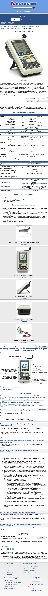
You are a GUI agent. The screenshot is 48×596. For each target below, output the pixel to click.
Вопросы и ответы (8, 580)
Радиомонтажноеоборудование (33, 19)
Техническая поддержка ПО (11, 584)
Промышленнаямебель (24, 19)
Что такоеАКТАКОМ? (3, 19)
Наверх (31, 420)
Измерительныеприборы (15, 19)
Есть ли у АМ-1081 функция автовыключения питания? (16, 404)
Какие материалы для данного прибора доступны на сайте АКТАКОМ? (20, 395)
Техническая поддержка (11, 578)
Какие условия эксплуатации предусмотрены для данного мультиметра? (21, 402)
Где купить (40, 20)
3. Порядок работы (6, 389)
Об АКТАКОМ (11, 563)
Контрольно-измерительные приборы (32, 566)
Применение (10, 572)
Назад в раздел (4, 546)
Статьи (8, 570)
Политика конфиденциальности (36, 586)
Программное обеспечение (29, 572)
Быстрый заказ (43, 101)
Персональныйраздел (11, 23)
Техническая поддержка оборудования (13, 582)
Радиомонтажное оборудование (31, 568)
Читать (42, 537)
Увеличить (24, 80)
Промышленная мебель (29, 570)
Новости (9, 20)
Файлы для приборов (9, 588)
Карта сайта (36, 588)
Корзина (27, 11)
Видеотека (9, 574)
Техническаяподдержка (3, 23)
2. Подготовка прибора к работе (11, 387)
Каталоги (9, 568)
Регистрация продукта (9, 586)
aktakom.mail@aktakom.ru (36, 578)
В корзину (32, 101)
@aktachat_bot (36, 581)
